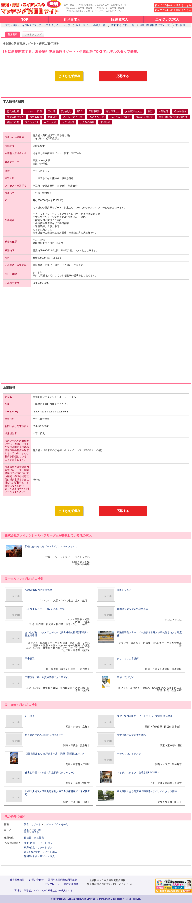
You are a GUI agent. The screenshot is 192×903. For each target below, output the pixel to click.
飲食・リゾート (32, 824)
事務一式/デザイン (127, 677)
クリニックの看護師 (128, 658)
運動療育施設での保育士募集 (132, 608)
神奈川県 (36, 829)
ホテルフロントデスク (129, 753)
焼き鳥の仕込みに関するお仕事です (44, 734)
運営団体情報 (17, 879)
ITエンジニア (124, 590)
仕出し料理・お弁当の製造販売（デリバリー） (50, 772)
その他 (64, 824)
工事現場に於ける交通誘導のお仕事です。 (48, 677)
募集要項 (12, 34)
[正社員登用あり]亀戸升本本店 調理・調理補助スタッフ (55, 753)
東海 (26, 832)
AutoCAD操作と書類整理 (38, 590)
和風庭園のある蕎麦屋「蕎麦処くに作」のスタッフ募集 (147, 791)
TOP (24, 19)
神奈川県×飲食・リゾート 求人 (40, 851)
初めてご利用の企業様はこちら (173, 10)
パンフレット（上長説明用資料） (63, 884)
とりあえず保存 (69, 76)
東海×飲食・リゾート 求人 (38, 847)
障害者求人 (119, 19)
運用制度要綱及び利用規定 (62, 879)
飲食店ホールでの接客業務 (131, 734)
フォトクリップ (33, 34)
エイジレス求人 (167, 19)
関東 (26, 829)
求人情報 (180, 25)
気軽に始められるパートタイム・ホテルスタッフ (51, 546)
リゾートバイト (52, 824)
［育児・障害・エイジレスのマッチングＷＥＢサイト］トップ (36, 25)
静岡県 (35, 832)
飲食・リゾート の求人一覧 (90, 25)
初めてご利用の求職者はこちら (173, 5)
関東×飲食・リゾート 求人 (38, 843)
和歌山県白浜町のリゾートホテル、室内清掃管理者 (144, 716)
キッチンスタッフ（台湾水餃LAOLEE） (138, 772)
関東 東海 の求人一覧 (122, 25)
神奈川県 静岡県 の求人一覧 (155, 25)
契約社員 (40, 837)
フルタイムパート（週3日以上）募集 (45, 608)
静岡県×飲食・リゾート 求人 (39, 856)
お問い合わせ (36, 879)
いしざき (30, 716)
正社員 (29, 837)
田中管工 (30, 658)
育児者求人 (72, 19)
